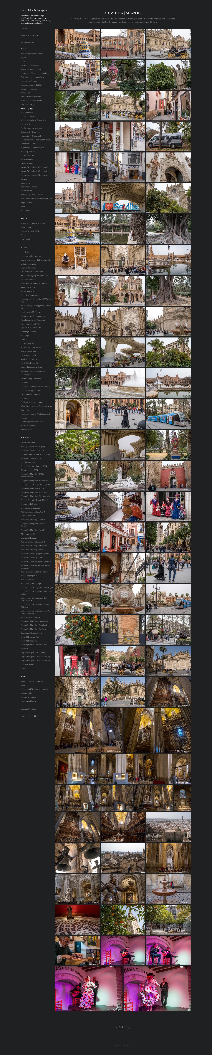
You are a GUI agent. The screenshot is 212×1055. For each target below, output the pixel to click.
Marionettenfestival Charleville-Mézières (36, 199)
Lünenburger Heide (28, 516)
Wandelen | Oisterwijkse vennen (33, 223)
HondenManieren (27, 664)
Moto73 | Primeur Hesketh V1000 (34, 645)
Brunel (23, 668)
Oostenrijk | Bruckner (29, 538)
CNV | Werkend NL (28, 462)
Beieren (24, 179)
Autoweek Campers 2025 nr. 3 (32, 451)
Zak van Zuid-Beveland (30, 65)
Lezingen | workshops (29, 709)
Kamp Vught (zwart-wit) (30, 324)
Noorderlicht (26, 252)
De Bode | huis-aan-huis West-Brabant (35, 454)
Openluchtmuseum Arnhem (31, 367)
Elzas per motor (27, 159)
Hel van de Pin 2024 (28, 355)
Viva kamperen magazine (30, 508)
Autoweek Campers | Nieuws (32, 550)
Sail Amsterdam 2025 (29, 287)
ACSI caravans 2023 (29, 534)
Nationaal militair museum (31, 256)
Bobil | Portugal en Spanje (31, 584)
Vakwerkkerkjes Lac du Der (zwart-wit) (36, 260)
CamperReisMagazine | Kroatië (33, 530)
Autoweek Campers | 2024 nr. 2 (33, 520)
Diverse (24, 247)
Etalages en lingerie (28, 264)
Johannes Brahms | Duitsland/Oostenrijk (36, 140)
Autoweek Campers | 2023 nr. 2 (33, 542)
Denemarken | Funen (29, 144)
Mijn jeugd (25, 336)
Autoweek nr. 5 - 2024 (29, 470)
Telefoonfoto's (26, 430)
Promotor (24, 649)
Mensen (24, 418)
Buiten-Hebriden (27, 191)
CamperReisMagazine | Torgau (32, 488)
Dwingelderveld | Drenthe (30, 394)
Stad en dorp (25, 410)
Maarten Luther (27, 693)
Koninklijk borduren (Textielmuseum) (35, 414)
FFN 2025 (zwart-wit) (29, 295)
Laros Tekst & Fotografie (34, 10)
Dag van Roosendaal (29, 268)
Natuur (24, 218)
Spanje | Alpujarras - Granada (32, 195)
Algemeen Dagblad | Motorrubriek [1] (35, 657)
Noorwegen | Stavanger (30, 81)
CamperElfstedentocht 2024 (31, 85)
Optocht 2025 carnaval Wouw (32, 328)
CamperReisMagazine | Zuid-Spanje (34, 492)
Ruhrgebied (25, 210)
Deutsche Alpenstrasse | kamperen (34, 175)
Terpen (23, 685)
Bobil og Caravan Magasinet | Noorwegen (37, 588)
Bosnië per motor (27, 155)
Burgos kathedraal (28, 116)
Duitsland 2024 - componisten (32, 77)
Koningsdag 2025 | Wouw (30, 312)
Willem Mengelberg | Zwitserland (33, 120)
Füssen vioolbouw (28, 443)
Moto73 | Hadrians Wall (30, 637)
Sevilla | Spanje (27, 108)
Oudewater (25, 398)
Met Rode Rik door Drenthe (31, 101)
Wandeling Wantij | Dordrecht (32, 69)
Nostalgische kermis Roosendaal (33, 320)
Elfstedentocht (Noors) (29, 504)
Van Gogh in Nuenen (29, 359)
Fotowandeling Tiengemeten (31, 379)
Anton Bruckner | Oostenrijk (31, 97)
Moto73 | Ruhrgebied (29, 641)
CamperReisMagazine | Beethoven (34, 629)
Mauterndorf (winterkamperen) (32, 148)
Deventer (24, 383)
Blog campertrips (27, 42)
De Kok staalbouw (28, 280)
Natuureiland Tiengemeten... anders (34, 689)
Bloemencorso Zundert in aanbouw (34, 284)
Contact (24, 29)
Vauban (24, 206)
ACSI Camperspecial (29, 576)
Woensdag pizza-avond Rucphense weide (36, 406)
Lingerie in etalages (28, 697)
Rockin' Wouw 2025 (28, 291)
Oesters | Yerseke (27, 343)
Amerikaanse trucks (28, 351)
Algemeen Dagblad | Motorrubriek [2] (35, 660)
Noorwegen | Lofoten (29, 187)
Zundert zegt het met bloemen (32, 402)
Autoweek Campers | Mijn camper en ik (36, 554)
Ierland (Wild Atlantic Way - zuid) (34, 171)
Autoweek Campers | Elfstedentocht (34, 572)
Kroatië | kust (26, 93)
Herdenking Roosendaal (30, 363)
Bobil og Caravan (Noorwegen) (33, 447)
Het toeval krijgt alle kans (30, 390)
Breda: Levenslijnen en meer (32, 54)
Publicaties (26, 438)
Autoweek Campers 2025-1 (31, 458)
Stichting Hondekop (28, 332)
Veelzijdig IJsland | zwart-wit (32, 681)
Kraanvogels (25, 239)
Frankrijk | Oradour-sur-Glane (32, 422)
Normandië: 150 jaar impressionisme (35, 73)
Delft (23, 62)
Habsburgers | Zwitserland (31, 136)
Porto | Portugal (27, 112)
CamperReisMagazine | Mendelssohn (35, 481)
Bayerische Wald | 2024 (30, 231)
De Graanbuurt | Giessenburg (32, 272)
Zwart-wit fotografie (28, 426)
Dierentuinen (26, 227)
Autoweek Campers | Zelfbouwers (34, 546)
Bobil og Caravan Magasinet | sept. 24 (35, 484)
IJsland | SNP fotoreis (29, 89)
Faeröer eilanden (27, 163)
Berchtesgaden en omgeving (31, 128)
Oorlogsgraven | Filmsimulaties (33, 316)
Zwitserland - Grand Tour (30, 132)
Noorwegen (25, 124)
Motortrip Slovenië (28, 152)
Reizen (24, 48)
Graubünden (25, 183)
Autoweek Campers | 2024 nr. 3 (33, 512)
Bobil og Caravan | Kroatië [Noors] (34, 500)
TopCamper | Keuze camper (31, 633)
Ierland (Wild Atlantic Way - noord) (34, 167)
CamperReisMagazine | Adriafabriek (35, 625)
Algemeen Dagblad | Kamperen (33, 653)
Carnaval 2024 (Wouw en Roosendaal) (35, 387)
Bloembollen (26, 375)
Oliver (23, 340)
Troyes (23, 58)
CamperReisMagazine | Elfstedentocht (35, 496)
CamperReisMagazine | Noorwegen (34, 621)
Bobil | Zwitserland (28, 580)
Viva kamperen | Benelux (30, 617)
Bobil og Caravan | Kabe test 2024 (34, 466)
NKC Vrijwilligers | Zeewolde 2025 (34, 276)
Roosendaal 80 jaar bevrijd (31, 347)
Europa (23, 235)
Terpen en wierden (28, 202)
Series (23, 676)
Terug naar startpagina (29, 35)
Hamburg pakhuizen (28, 701)
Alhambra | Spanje (28, 105)
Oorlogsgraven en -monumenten (33, 371)
